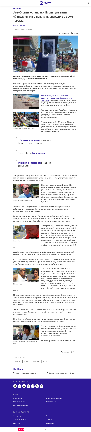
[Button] (64, 33)
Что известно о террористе (29, 163)
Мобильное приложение (54, 398)
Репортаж (17, 8)
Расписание (50, 423)
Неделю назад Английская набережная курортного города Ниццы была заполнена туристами (56, 98)
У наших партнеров (19, 419)
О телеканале (17, 398)
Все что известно (39, 153)
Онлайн (48, 416)
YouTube (49, 419)
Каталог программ (19, 402)
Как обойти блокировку (20, 405)
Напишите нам (51, 402)
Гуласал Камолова (19, 25)
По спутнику (17, 423)
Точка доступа (18, 416)
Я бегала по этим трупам (29, 140)
